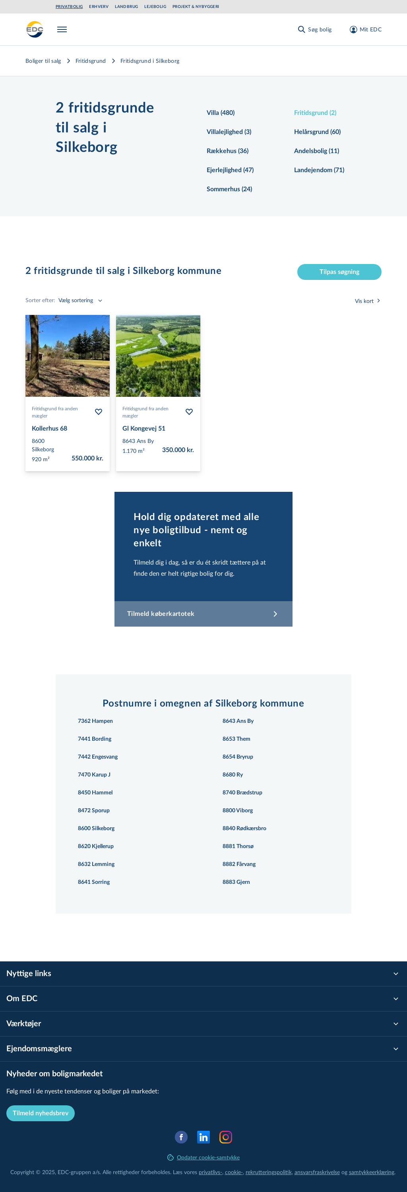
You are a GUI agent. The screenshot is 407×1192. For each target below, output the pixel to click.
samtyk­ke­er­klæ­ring (371, 1172)
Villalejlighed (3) (229, 132)
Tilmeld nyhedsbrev (40, 1113)
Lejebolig (155, 7)
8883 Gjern (236, 882)
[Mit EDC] (363, 29)
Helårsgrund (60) (317, 132)
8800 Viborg (238, 810)
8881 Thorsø (238, 846)
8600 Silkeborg (96, 828)
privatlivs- (210, 1172)
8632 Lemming (96, 864)
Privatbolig (69, 7)
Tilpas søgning (339, 272)
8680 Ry (233, 775)
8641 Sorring (94, 882)
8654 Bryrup (238, 757)
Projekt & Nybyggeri (195, 7)
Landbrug (126, 7)
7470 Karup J (94, 775)
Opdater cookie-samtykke (203, 1157)
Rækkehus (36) (227, 151)
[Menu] (63, 29)
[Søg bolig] (314, 29)
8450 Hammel (95, 793)
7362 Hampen (95, 721)
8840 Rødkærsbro (244, 828)
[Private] (35, 29)
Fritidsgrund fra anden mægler (55, 412)
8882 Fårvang (239, 864)
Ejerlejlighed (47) (230, 170)
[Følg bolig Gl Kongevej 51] (189, 412)
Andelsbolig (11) (316, 151)
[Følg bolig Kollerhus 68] (98, 412)
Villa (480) (221, 113)
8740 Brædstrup (242, 793)
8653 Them (236, 739)
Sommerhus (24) (229, 189)
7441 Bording (94, 739)
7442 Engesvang (98, 757)
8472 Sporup (94, 810)
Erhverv (99, 7)
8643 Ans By (238, 721)
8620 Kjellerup (96, 846)
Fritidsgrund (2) (315, 113)
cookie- (234, 1172)
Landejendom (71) (319, 170)
